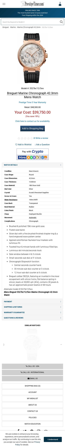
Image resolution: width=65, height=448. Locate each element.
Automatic (32, 218)
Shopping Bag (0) (32, 386)
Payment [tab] (32, 302)
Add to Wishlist (23, 144)
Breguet (6, 27)
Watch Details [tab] (32, 165)
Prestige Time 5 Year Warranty (32, 102)
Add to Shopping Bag (32, 128)
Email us (33, 378)
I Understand (53, 439)
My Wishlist (32, 398)
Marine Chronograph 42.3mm (28, 27)
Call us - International (32, 372)
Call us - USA (32, 366)
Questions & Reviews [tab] (32, 318)
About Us (32, 405)
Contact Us (32, 411)
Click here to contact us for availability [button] (32, 121)
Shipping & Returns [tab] (32, 307)
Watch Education (32, 424)
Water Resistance (10, 200)
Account (32, 392)
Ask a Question (42, 144)
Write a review (41, 138)
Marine (13, 27)
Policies (32, 417)
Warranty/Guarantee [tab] (32, 312)
